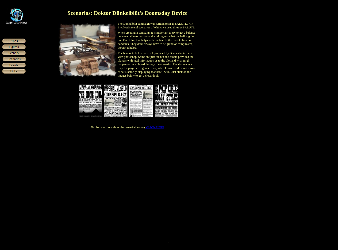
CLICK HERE (155, 127)
